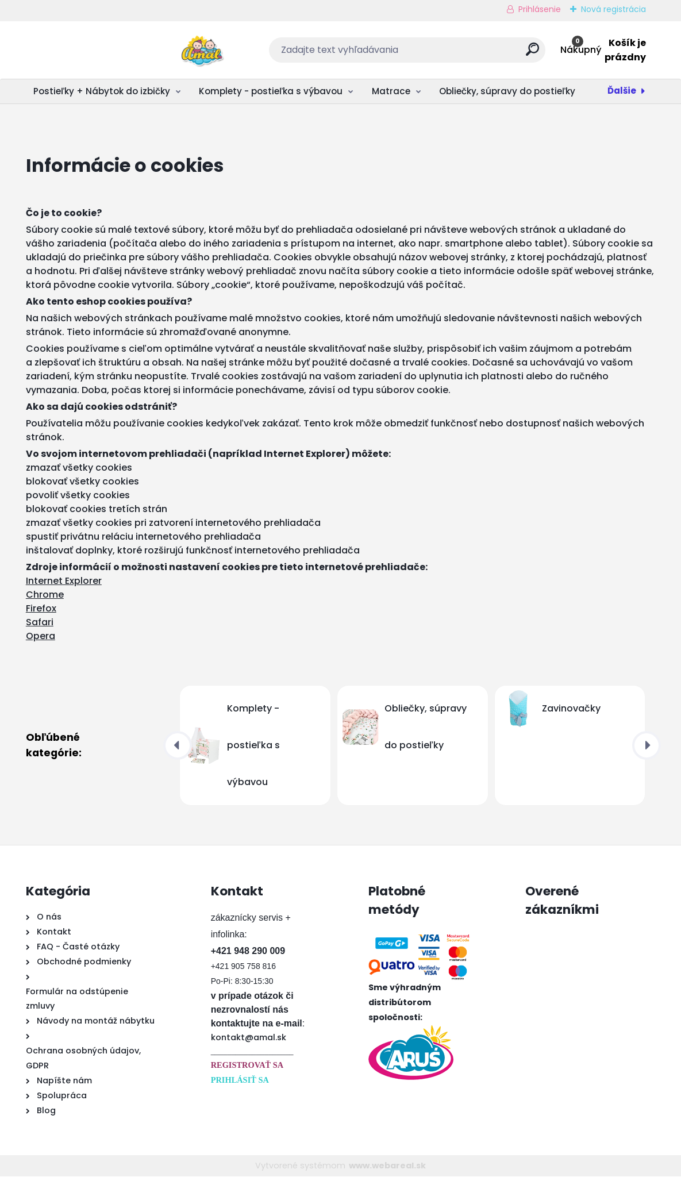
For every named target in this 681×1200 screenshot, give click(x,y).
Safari (39, 645)
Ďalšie (621, 90)
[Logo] (96, 50)
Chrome (45, 618)
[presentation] (177, 769)
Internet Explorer (64, 604)
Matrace (391, 91)
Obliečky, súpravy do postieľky (507, 91)
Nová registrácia (613, 9)
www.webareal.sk (387, 1189)
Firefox (41, 632)
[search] (466, 54)
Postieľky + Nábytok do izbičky (101, 91)
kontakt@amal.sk (248, 1061)
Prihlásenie (539, 9)
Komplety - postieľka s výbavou (271, 91)
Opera (40, 659)
